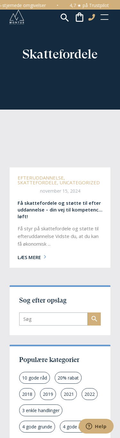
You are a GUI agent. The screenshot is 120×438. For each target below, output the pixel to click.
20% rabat (68, 378)
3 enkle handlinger (41, 410)
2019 (48, 394)
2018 (27, 394)
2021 (69, 394)
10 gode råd (34, 378)
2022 (89, 394)
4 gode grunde (37, 427)
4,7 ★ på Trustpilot (93, 5)
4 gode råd (74, 427)
